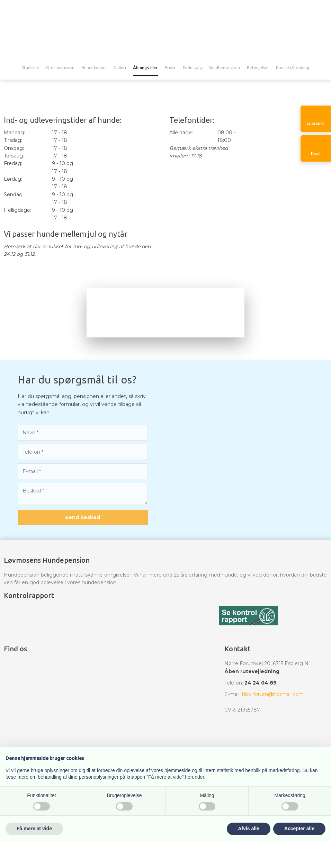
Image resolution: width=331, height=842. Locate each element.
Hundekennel (94, 68)
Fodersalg (192, 68)
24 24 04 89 (260, 683)
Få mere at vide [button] (34, 828)
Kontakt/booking (292, 68)
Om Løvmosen (60, 68)
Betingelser (258, 68)
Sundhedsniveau (224, 68)
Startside (30, 68)
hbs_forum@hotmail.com (273, 694)
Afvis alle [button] (248, 828)
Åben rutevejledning (251, 671)
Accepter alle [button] (299, 828)
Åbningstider (145, 68)
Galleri (120, 68)
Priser (170, 68)
